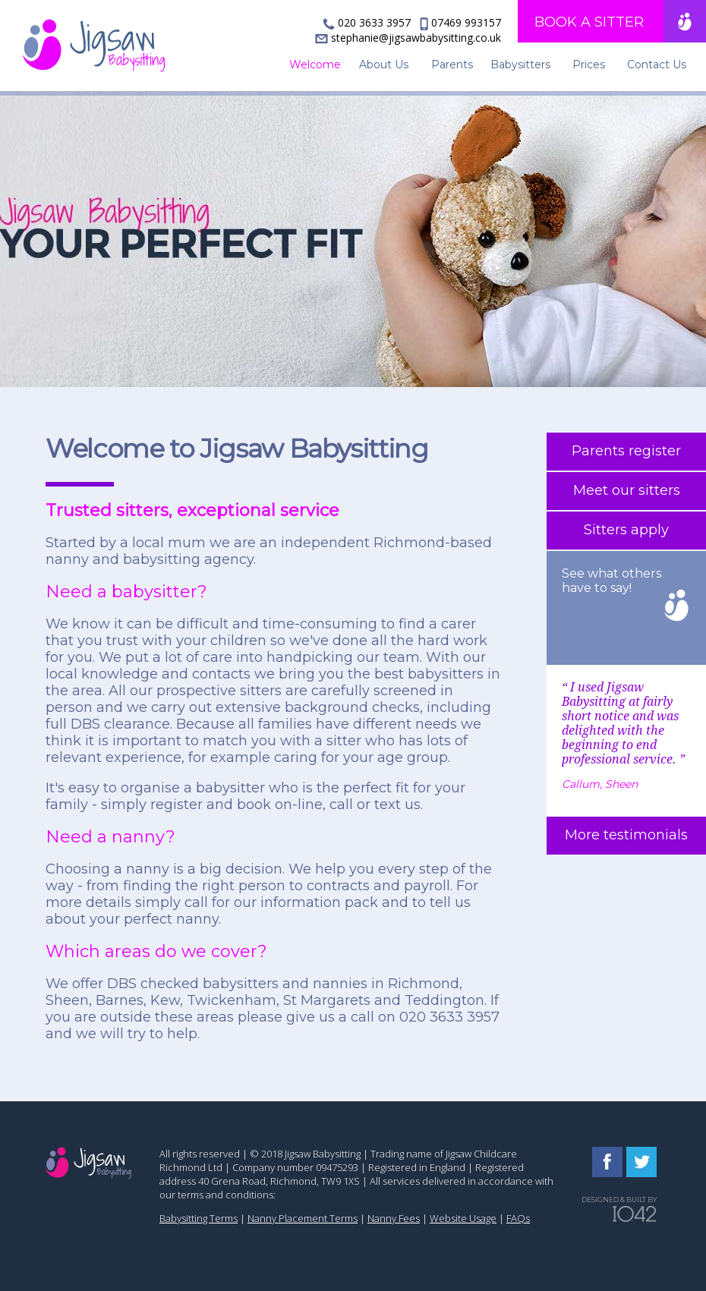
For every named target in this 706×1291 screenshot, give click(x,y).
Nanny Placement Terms (302, 1218)
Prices (588, 64)
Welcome (315, 64)
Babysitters (520, 64)
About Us (383, 64)
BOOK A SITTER (589, 22)
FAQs (518, 1218)
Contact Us (656, 64)
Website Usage (463, 1218)
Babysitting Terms (198, 1218)
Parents (452, 64)
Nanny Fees (393, 1218)
